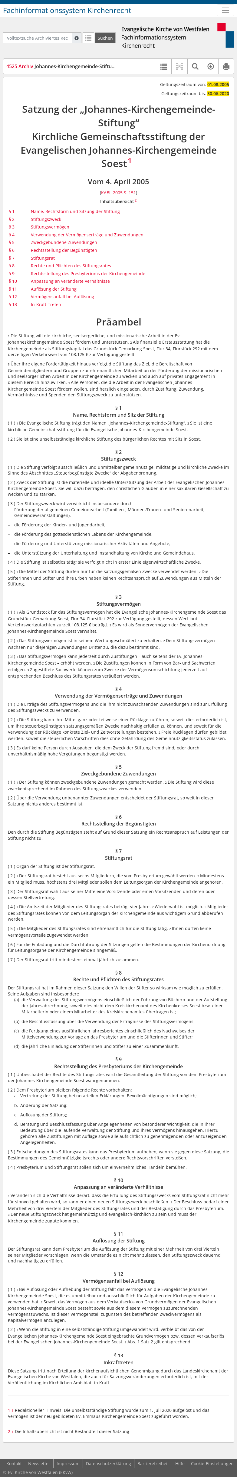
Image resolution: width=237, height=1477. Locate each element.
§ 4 (12, 235)
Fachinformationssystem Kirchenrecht (67, 10)
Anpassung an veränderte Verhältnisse (70, 281)
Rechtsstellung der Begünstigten (64, 250)
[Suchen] (105, 37)
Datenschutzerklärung (108, 1463)
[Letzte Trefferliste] (88, 37)
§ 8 (12, 265)
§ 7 (12, 258)
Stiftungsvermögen (50, 227)
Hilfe (180, 1463)
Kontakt (14, 1463)
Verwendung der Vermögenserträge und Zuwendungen (87, 235)
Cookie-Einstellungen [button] (212, 1463)
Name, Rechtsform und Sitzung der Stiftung (75, 211)
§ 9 (12, 273)
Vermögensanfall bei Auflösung (62, 296)
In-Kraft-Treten (46, 304)
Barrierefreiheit (153, 1463)
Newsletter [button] (39, 1463)
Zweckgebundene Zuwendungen (64, 242)
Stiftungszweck (46, 219)
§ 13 (13, 304)
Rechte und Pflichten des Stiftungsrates (71, 265)
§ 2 (12, 219)
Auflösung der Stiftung (54, 289)
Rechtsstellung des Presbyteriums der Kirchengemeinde (88, 273)
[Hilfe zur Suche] (76, 37)
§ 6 (12, 250)
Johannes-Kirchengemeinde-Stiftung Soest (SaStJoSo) (81, 66)
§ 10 (13, 281)
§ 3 (12, 227)
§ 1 (12, 211)
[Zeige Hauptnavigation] (225, 10)
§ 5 (12, 242)
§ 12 (13, 296)
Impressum (68, 1463)
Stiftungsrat (43, 258)
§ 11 (13, 289)
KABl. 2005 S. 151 (118, 192)
